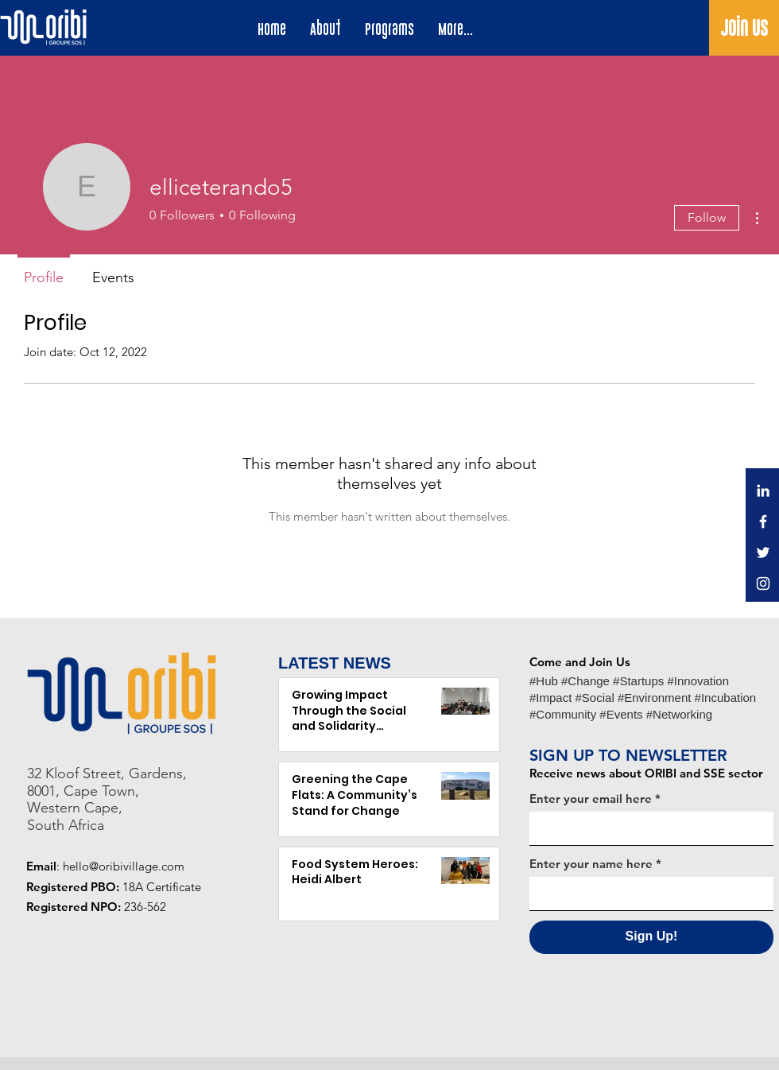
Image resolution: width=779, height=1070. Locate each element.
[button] (389, 29)
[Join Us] (743, 29)
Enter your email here (590, 798)
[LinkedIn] (763, 490)
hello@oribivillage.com (123, 866)
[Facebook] (763, 521)
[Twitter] (763, 552)
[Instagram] (763, 583)
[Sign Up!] (651, 937)
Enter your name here (591, 864)
